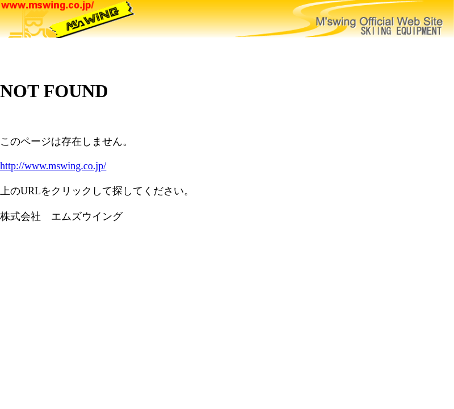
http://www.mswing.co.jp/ (53, 166)
